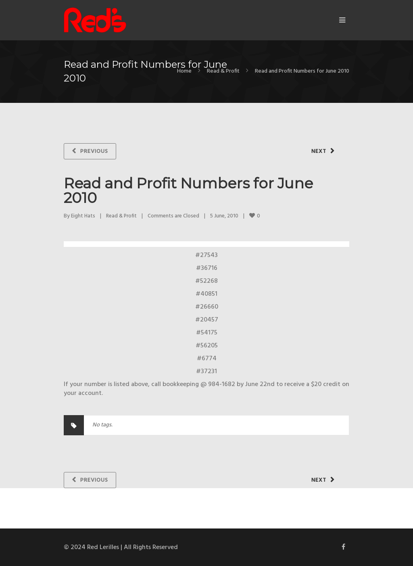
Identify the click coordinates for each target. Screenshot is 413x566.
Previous (94, 151)
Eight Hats (83, 216)
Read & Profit (223, 71)
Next (318, 151)
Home (184, 71)
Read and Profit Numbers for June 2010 (188, 190)
